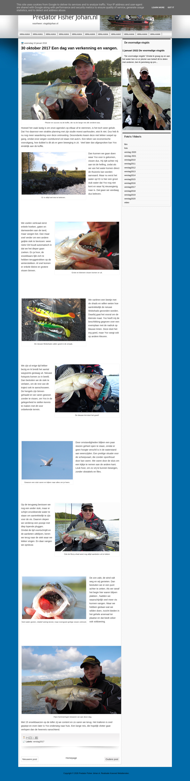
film (126, 144)
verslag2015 (90, 34)
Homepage (71, 758)
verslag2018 (129, 34)
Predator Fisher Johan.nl (64, 17)
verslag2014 (77, 34)
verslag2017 (116, 34)
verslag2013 (64, 34)
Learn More (158, 7)
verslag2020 (155, 34)
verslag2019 (142, 34)
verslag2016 (103, 34)
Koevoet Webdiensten (119, 773)
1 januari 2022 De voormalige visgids (143, 50)
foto (126, 148)
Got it (171, 7)
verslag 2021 (130, 156)
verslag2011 (38, 34)
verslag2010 (25, 34)
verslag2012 (51, 34)
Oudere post (112, 759)
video (126, 202)
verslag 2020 (130, 152)
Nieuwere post (29, 759)
